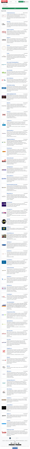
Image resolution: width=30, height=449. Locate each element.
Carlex (8, 53)
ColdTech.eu (9, 120)
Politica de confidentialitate (20, 440)
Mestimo (8, 102)
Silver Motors (9, 388)
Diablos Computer (10, 29)
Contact (26, 440)
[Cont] (26, 1)
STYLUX (8, 45)
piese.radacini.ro (10, 175)
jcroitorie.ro (9, 250)
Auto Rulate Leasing (11, 85)
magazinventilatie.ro (11, 139)
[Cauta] (16, 1)
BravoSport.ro (9, 209)
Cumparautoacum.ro (11, 12)
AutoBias (8, 420)
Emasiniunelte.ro (10, 130)
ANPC (15, 441)
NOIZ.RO (8, 219)
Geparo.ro (9, 413)
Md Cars (8, 366)
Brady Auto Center (10, 429)
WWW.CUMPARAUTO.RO (11, 94)
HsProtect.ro (9, 285)
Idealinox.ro (9, 241)
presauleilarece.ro (10, 233)
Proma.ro (8, 111)
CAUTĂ (15, 8)
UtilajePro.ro (9, 348)
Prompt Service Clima (11, 311)
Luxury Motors (9, 404)
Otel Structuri (9, 202)
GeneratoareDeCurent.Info (12, 184)
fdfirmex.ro (9, 371)
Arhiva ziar (7, 440)
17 (18, 438)
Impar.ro (8, 357)
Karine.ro (8, 37)
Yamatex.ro (9, 276)
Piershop (8, 21)
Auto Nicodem (9, 70)
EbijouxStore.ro (10, 193)
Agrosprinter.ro (10, 320)
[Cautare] (12, 1)
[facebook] (11, 443)
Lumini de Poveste (10, 267)
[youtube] (18, 443)
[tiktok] (16, 443)
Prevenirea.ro (9, 148)
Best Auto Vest (9, 330)
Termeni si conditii (12, 440)
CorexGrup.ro (9, 294)
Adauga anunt (21, 1)
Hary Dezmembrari (10, 302)
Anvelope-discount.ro (11, 380)
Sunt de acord (15, 448)
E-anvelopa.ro (9, 259)
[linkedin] (14, 443)
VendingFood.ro (10, 166)
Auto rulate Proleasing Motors (13, 62)
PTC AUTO (9, 339)
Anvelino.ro (9, 397)
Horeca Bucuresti (10, 157)
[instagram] (13, 443)
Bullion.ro (9, 227)
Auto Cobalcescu (10, 78)
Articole (3, 440)
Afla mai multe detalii (16, 446)
